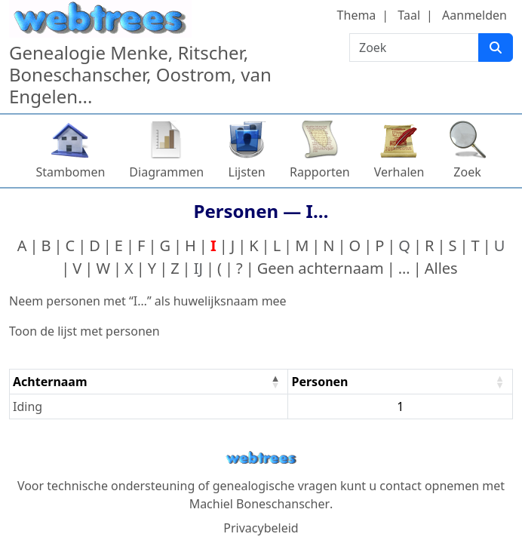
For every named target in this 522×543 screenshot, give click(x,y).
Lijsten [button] (247, 172)
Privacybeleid (260, 528)
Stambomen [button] (70, 172)
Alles (441, 268)
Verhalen (399, 172)
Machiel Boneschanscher (259, 503)
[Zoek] (495, 47)
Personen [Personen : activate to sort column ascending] (319, 381)
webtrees (261, 458)
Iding (27, 406)
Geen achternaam (320, 268)
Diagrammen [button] (166, 172)
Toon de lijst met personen (84, 331)
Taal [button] (409, 15)
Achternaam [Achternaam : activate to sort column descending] (50, 381)
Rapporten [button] (320, 172)
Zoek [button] (467, 172)
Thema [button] (356, 15)
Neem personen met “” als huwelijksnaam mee (148, 301)
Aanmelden (474, 15)
